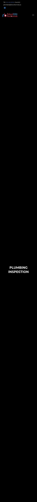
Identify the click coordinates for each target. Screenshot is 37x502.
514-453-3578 (10, 2)
